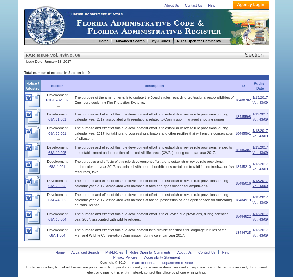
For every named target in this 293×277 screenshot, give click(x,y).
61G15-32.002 (57, 100)
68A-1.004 (57, 235)
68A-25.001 (57, 133)
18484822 (243, 216)
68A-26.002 (57, 186)
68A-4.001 (57, 166)
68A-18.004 (57, 219)
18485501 (243, 133)
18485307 (243, 150)
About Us (172, 5)
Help (211, 5)
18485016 (243, 183)
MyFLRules (114, 252)
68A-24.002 (57, 200)
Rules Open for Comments (150, 252)
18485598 (243, 117)
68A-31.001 (57, 119)
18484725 (243, 232)
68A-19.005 (57, 153)
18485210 (243, 166)
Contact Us (193, 5)
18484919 (243, 200)
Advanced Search (85, 252)
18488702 (243, 100)
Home (45, 25)
